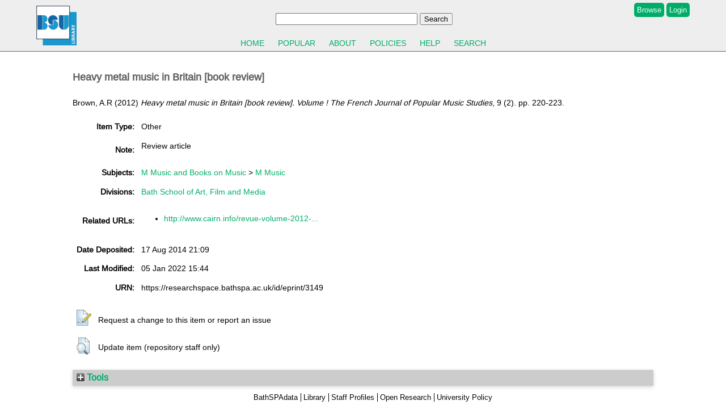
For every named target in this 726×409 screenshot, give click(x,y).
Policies (388, 43)
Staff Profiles (352, 397)
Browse (649, 10)
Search (470, 43)
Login (678, 10)
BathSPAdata (276, 397)
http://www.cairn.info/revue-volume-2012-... (241, 218)
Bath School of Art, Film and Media (203, 191)
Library (314, 397)
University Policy (464, 397)
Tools (92, 377)
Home (252, 43)
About (342, 43)
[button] (84, 318)
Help (430, 43)
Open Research (405, 397)
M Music (270, 172)
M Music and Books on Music (193, 172)
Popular (296, 43)
